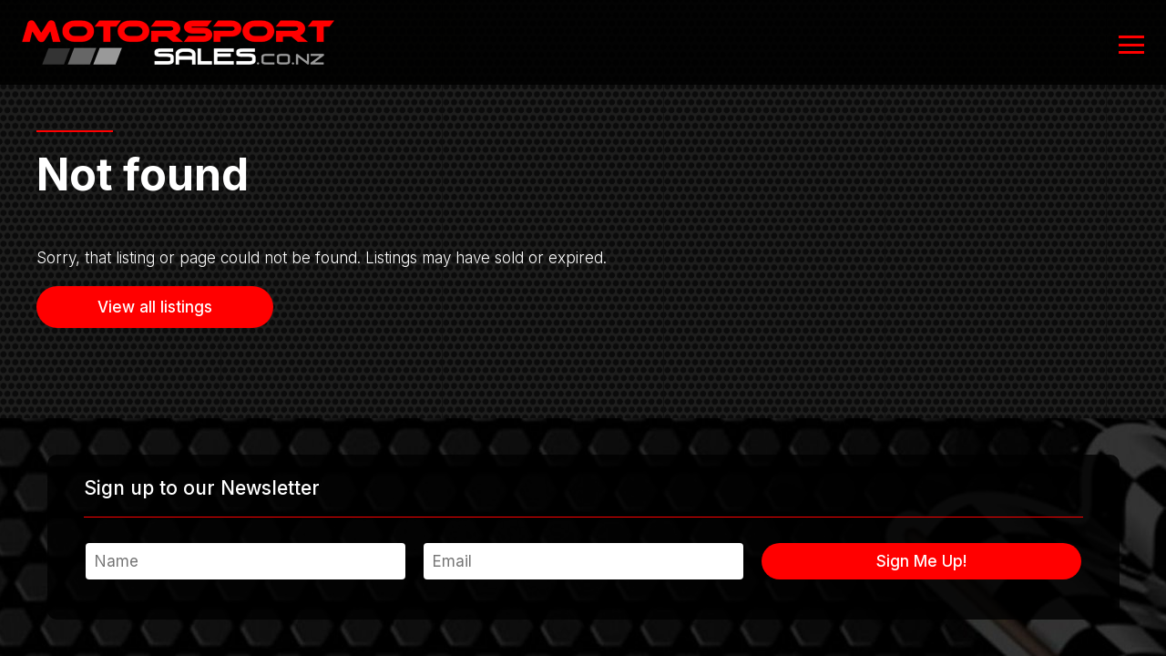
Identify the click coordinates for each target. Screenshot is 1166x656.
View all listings (154, 307)
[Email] (583, 561)
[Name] (245, 561)
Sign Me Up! (921, 561)
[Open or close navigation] (1131, 45)
